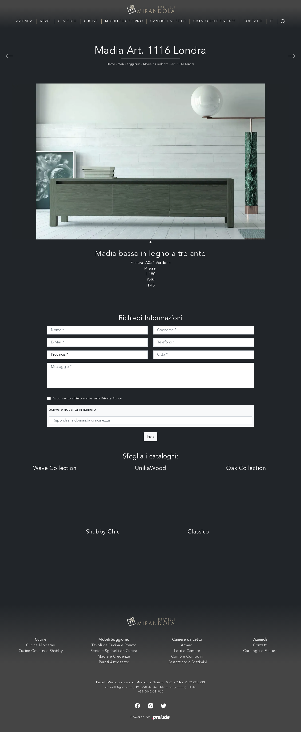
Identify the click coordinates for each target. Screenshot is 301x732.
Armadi (187, 645)
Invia (150, 437)
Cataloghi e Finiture (214, 21)
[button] (150, 242)
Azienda (24, 21)
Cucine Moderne (40, 645)
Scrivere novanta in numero (72, 410)
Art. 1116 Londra (182, 64)
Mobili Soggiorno (124, 21)
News (45, 21)
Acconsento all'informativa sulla (87, 398)
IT (271, 21)
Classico (67, 21)
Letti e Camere (187, 651)
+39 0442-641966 (150, 691)
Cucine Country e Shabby (41, 651)
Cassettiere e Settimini (187, 662)
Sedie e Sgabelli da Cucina (114, 651)
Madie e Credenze (156, 64)
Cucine (91, 21)
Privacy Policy (111, 398)
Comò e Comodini (187, 657)
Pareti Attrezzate (114, 662)
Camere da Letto (168, 21)
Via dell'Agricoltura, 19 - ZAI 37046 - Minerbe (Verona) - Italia (151, 687)
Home (111, 64)
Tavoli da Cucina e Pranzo (114, 645)
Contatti (253, 21)
